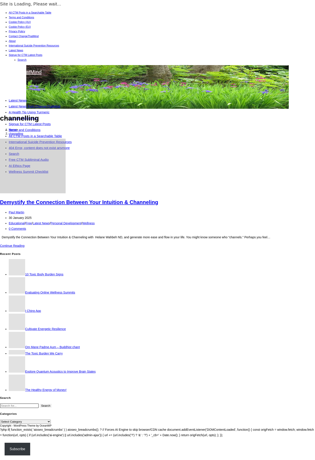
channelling (16, 133)
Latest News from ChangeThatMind (34, 106)
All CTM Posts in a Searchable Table (30, 12)
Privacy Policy (17, 31)
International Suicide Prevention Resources (34, 45)
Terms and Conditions (21, 17)
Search (22, 59)
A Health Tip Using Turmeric (29, 112)
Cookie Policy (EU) (20, 26)
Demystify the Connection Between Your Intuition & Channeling (79, 202)
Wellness (88, 223)
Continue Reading (12, 245)
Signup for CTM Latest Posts (25, 55)
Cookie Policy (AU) (20, 22)
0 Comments (17, 228)
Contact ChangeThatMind (24, 36)
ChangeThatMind (21, 72)
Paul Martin (16, 212)
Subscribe (17, 449)
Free (29, 223)
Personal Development (66, 223)
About (12, 41)
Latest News (16, 50)
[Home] (12, 129)
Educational (17, 223)
